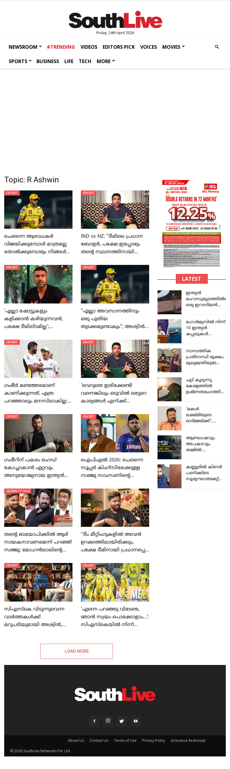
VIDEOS (89, 47)
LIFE (68, 61)
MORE (106, 61)
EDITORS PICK (119, 47)
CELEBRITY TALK (18, 491)
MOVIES (173, 47)
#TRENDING (61, 47)
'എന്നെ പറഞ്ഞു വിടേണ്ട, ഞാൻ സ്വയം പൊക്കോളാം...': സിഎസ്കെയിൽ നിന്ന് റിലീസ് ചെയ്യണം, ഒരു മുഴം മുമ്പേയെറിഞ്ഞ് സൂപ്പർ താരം (115, 624)
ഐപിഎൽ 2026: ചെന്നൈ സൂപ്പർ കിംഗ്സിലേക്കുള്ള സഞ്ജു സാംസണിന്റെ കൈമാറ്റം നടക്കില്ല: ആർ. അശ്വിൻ (112, 475)
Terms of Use (125, 740)
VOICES (148, 47)
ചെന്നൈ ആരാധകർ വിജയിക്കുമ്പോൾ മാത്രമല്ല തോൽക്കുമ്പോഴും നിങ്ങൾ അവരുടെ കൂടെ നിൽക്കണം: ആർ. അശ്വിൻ (37, 252)
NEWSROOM (25, 47)
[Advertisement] (115, 117)
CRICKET (12, 193)
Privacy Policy (153, 740)
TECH (85, 61)
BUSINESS (48, 61)
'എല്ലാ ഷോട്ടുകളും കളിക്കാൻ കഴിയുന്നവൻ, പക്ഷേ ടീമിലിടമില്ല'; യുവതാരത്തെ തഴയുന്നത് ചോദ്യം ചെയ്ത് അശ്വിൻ (34, 326)
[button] (217, 47)
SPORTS (20, 61)
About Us (76, 740)
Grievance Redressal (188, 740)
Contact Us (99, 740)
